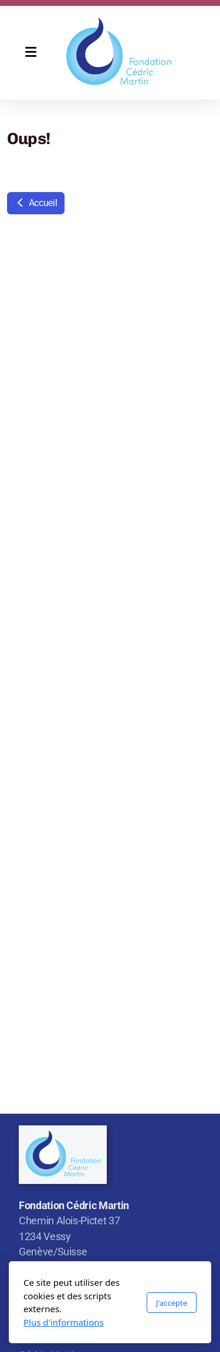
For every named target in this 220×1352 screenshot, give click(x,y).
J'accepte (171, 1303)
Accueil (36, 202)
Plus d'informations (63, 1322)
